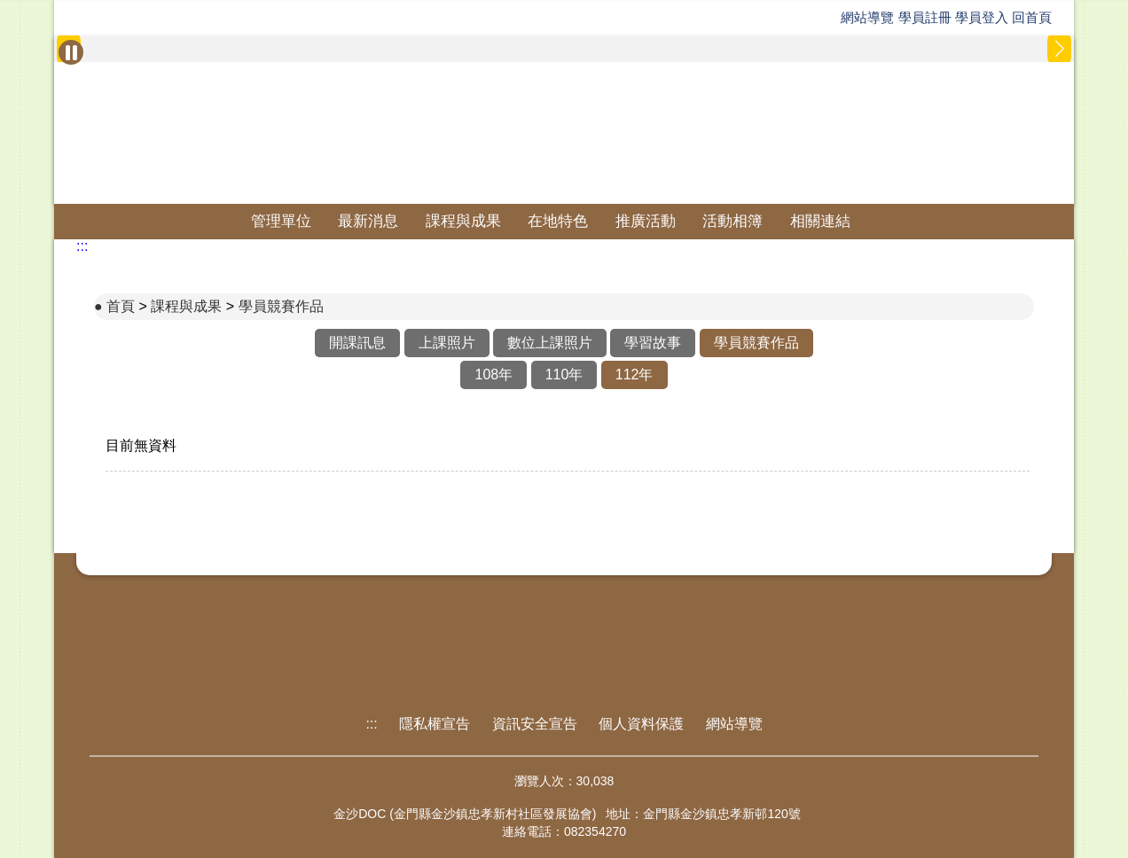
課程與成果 (463, 221)
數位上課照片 (549, 342)
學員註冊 (925, 17)
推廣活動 (645, 221)
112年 (634, 374)
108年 (493, 374)
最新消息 (368, 221)
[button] (1059, 48)
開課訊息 (357, 342)
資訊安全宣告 (534, 723)
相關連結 (820, 221)
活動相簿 (732, 221)
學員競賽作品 (281, 306)
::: (82, 246)
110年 (564, 374)
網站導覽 (867, 17)
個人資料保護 (641, 723)
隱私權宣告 (434, 723)
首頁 (120, 306)
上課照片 (447, 342)
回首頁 (1032, 17)
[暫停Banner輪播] (71, 52)
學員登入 (981, 17)
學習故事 (652, 342)
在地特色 (558, 221)
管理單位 (281, 221)
